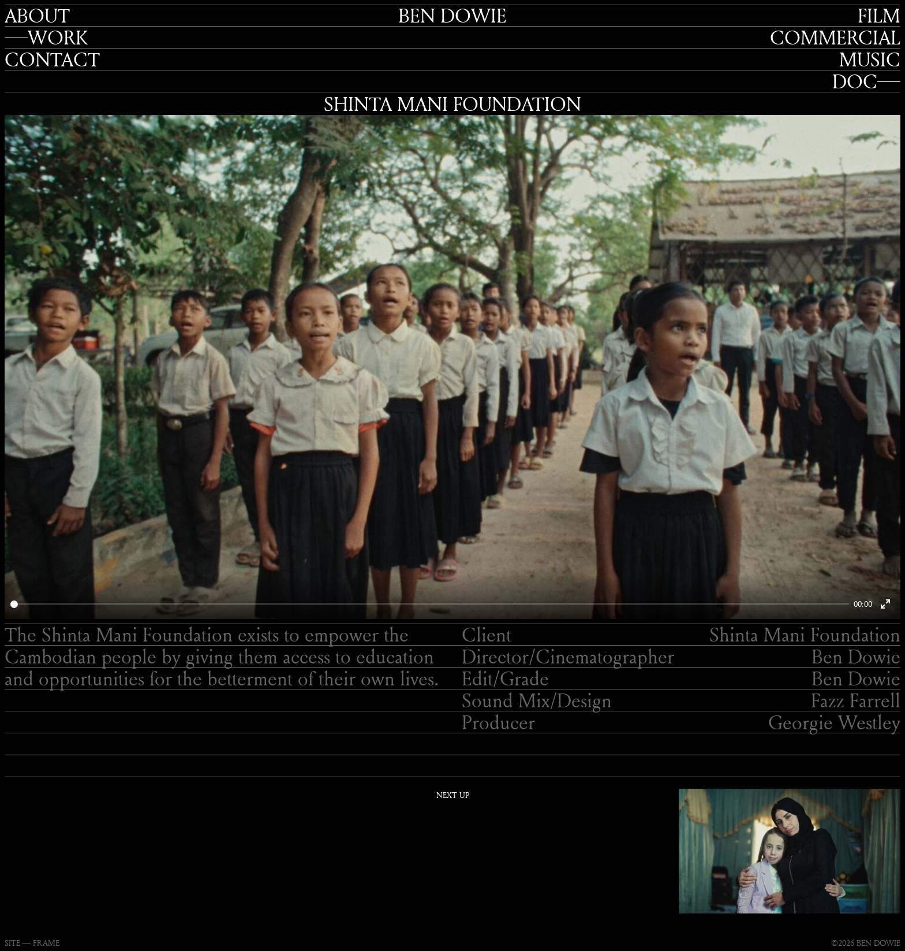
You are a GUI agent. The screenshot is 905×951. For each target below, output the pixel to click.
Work (58, 38)
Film (879, 15)
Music (869, 59)
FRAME (46, 942)
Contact (52, 59)
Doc (854, 81)
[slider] (429, 604)
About (37, 16)
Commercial (835, 37)
